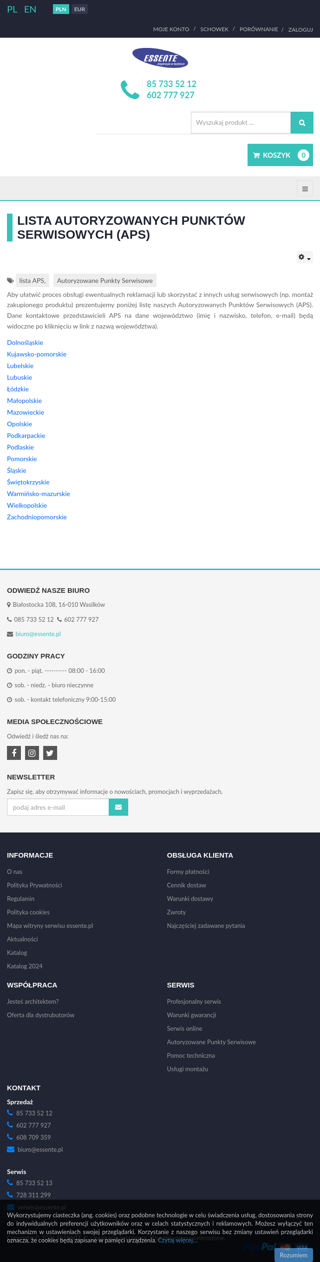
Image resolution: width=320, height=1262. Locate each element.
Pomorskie (22, 459)
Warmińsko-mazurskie (38, 493)
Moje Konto (171, 29)
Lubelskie (20, 365)
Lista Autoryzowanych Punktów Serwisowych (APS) (131, 228)
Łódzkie (18, 389)
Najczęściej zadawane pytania (206, 925)
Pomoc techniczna (191, 1055)
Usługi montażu (188, 1069)
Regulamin (20, 898)
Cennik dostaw (187, 885)
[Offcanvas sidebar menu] (305, 188)
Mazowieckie (25, 412)
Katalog (17, 952)
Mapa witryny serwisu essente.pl (50, 925)
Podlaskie (20, 447)
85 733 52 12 (171, 84)
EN (30, 8)
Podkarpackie (26, 435)
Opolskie (19, 424)
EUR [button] (79, 9)
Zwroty (176, 912)
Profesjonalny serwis (194, 1001)
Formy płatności (188, 871)
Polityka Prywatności (34, 885)
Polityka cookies (28, 912)
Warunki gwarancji (191, 1015)
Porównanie (259, 29)
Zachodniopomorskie (37, 517)
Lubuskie (19, 377)
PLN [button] (61, 9)
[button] (280, 155)
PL (13, 8)
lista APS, (33, 280)
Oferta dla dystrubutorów (41, 1015)
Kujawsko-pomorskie (36, 354)
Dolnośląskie (25, 342)
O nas (14, 871)
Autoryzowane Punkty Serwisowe (105, 280)
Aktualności (22, 939)
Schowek (215, 29)
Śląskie (16, 470)
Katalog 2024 (25, 966)
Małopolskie (24, 400)
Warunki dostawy (190, 898)
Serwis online (184, 1028)
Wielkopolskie (27, 505)
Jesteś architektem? (33, 1001)
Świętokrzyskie (28, 482)
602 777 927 (171, 95)
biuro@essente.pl (38, 634)
